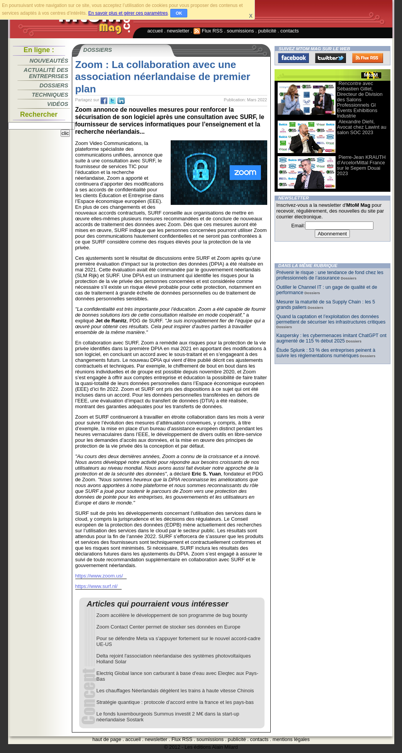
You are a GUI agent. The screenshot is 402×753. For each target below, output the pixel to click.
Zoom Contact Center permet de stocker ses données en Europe (169, 627)
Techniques (50, 95)
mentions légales (291, 739)
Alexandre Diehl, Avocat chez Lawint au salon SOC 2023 (362, 127)
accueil (155, 31)
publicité (267, 31)
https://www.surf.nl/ (96, 586)
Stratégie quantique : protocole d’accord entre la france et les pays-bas (175, 702)
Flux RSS (208, 31)
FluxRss (367, 58)
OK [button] (179, 13)
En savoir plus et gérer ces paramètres (128, 13)
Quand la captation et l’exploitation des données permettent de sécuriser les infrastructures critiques (331, 319)
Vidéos (57, 104)
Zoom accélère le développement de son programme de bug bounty (172, 615)
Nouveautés (49, 61)
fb (104, 101)
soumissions (240, 31)
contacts (289, 31)
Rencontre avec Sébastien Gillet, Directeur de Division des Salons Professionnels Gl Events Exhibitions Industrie (360, 99)
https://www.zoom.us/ (99, 576)
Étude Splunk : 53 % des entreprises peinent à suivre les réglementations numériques (325, 353)
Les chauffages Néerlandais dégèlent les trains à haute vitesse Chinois (175, 690)
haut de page (106, 739)
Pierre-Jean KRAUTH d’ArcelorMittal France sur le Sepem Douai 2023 (361, 165)
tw (112, 101)
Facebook (293, 58)
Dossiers (53, 85)
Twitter (330, 58)
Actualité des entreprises (46, 73)
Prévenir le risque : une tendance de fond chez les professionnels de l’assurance (329, 275)
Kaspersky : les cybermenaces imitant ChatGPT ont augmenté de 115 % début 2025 (331, 338)
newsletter (178, 31)
